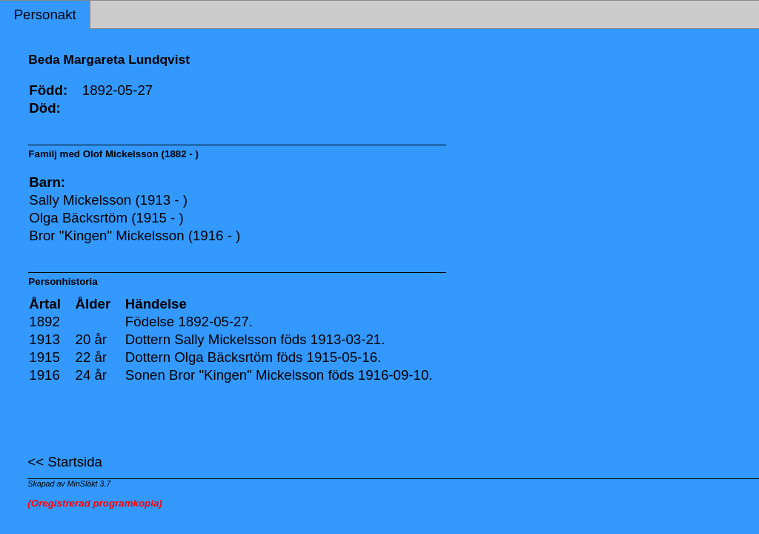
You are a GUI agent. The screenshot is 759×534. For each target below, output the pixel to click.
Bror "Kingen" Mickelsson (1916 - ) (134, 235)
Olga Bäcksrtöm (223, 357)
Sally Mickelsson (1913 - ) (108, 200)
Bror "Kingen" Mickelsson (246, 375)
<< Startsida (64, 461)
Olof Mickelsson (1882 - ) (141, 153)
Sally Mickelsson (225, 339)
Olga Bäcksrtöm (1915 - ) (106, 217)
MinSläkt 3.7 (89, 483)
